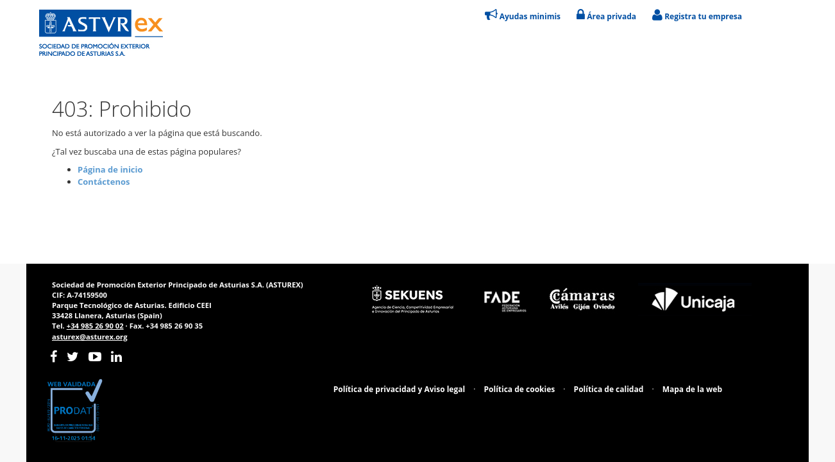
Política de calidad (609, 389)
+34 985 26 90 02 (95, 325)
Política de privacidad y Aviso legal (399, 389)
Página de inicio (110, 169)
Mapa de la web (692, 389)
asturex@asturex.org (90, 336)
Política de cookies (519, 389)
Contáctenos (104, 181)
